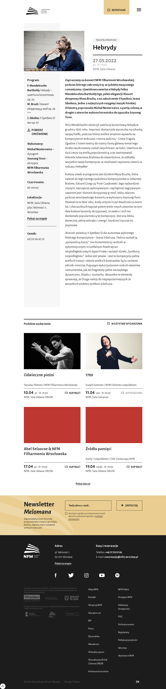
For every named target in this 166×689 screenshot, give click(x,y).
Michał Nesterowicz (39, 149)
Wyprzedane (133, 393)
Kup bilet (75, 393)
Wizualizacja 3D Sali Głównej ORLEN (97, 661)
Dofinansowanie (126, 624)
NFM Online (123, 589)
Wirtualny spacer (96, 652)
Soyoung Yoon (36, 158)
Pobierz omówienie (40, 132)
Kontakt (92, 597)
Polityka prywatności (127, 640)
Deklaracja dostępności (124, 607)
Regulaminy (123, 632)
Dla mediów (94, 636)
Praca (91, 628)
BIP (89, 620)
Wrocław (122, 648)
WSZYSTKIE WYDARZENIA (126, 323)
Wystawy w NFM (126, 655)
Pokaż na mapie (37, 218)
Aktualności (93, 644)
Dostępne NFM (125, 597)
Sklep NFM (93, 589)
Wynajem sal (94, 613)
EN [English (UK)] (137, 681)
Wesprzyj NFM (95, 605)
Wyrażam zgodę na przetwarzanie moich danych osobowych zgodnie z (85, 516)
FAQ (120, 616)
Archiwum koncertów (98, 671)
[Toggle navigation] (138, 10)
